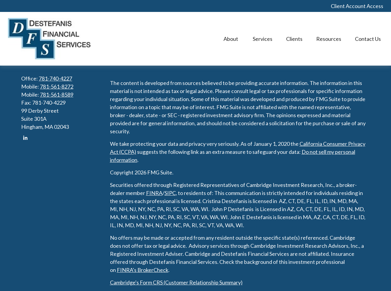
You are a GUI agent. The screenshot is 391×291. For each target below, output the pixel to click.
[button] (231, 39)
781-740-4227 (55, 78)
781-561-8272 (56, 86)
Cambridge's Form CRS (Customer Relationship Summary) (176, 282)
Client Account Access (357, 6)
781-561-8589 (56, 94)
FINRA (154, 193)
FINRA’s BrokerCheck (142, 270)
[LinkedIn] (25, 138)
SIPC (170, 193)
